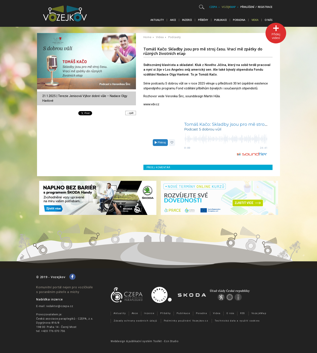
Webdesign (118, 341)
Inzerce (187, 20)
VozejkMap (258, 313)
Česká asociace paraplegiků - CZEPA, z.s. (64, 318)
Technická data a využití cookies (237, 320)
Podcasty (174, 37)
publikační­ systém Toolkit (145, 341)
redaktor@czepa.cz (59, 306)
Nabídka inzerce (49, 299)
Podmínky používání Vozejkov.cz (186, 320)
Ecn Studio (171, 341)
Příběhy (203, 20)
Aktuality (157, 20)
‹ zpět (130, 113)
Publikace (220, 20)
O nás (269, 20)
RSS (242, 313)
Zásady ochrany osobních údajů (135, 320)
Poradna (239, 20)
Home (147, 37)
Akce (173, 20)
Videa (254, 20)
